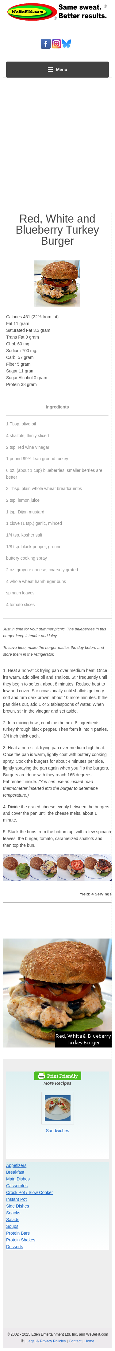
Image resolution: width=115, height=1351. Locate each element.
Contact (75, 1341)
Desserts (14, 1246)
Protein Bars (18, 1233)
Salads (12, 1219)
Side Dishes (17, 1206)
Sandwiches (57, 1130)
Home (89, 1341)
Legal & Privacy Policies (46, 1341)
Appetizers (16, 1165)
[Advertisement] (57, 143)
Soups (12, 1226)
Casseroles (17, 1185)
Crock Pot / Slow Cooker (29, 1192)
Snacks (13, 1212)
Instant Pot (16, 1199)
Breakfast (15, 1172)
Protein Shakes (20, 1239)
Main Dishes (18, 1178)
